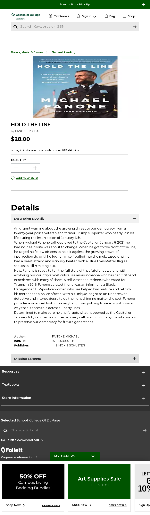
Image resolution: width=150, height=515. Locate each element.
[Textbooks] (58, 16)
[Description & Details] (75, 223)
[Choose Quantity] (25, 172)
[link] (109, 16)
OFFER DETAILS (51, 505)
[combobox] (75, 435)
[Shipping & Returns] (75, 363)
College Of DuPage (30, 425)
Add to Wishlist (27, 182)
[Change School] (75, 435)
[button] (130, 16)
